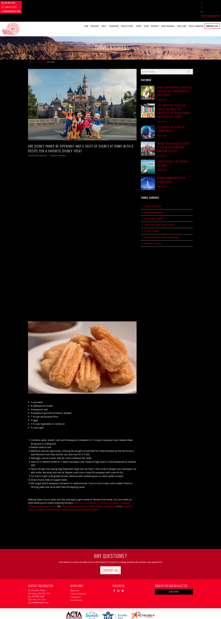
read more (162, 86)
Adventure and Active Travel (159, 211)
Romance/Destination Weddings (161, 224)
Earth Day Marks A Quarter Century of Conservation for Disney (174, 78)
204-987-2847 (8, 2)
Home (86, 13)
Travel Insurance (168, 13)
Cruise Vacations (153, 193)
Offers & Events (127, 13)
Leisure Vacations (153, 199)
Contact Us (212, 13)
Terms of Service (78, 581)
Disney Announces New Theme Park (171, 167)
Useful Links (181, 13)
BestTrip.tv (155, 13)
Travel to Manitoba (196, 13)
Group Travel (151, 218)
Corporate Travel (153, 205)
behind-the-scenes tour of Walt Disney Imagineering (89, 493)
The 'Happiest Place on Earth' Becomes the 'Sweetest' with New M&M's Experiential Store (174, 98)
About (103, 13)
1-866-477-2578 (26, 2)
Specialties (95, 13)
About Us (74, 577)
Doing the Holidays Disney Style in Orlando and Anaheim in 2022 (173, 134)
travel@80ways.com (46, 2)
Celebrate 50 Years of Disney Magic (171, 116)
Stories (138, 13)
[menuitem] (86, 13)
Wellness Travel (152, 230)
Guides (146, 13)
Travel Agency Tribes (126, 613)
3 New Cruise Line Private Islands (173, 150)
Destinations (114, 13)
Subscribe (174, 578)
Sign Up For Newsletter (210, 3)
